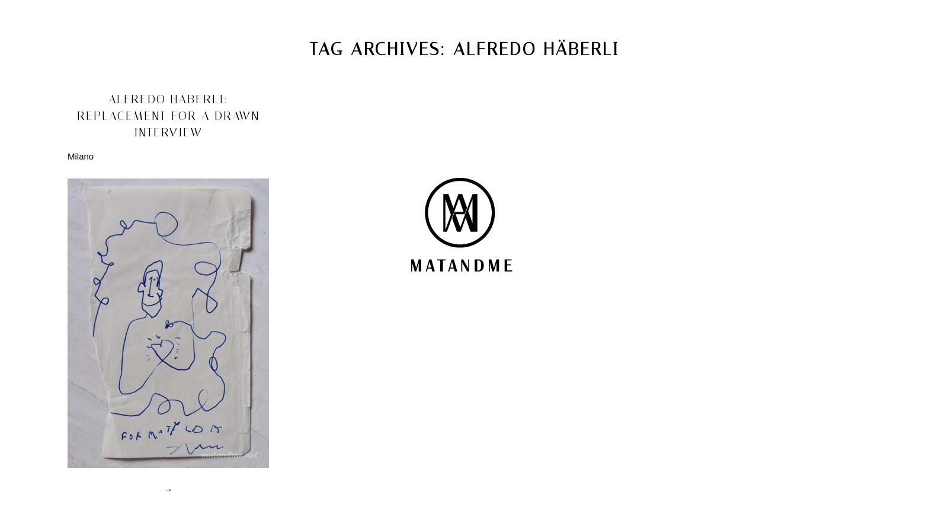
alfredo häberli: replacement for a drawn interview (168, 115)
